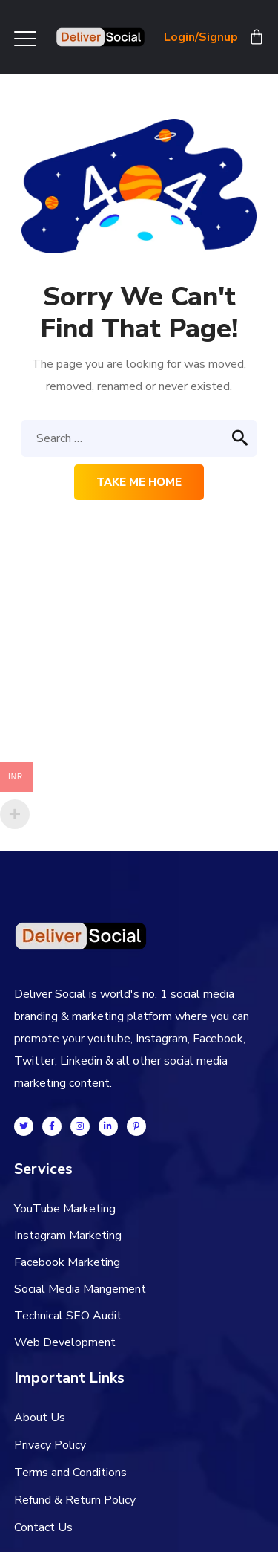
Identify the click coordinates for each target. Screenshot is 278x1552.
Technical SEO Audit (68, 1316)
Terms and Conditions (70, 1472)
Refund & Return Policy (75, 1500)
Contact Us (43, 1527)
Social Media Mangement (80, 1289)
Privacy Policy (50, 1445)
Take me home (139, 482)
